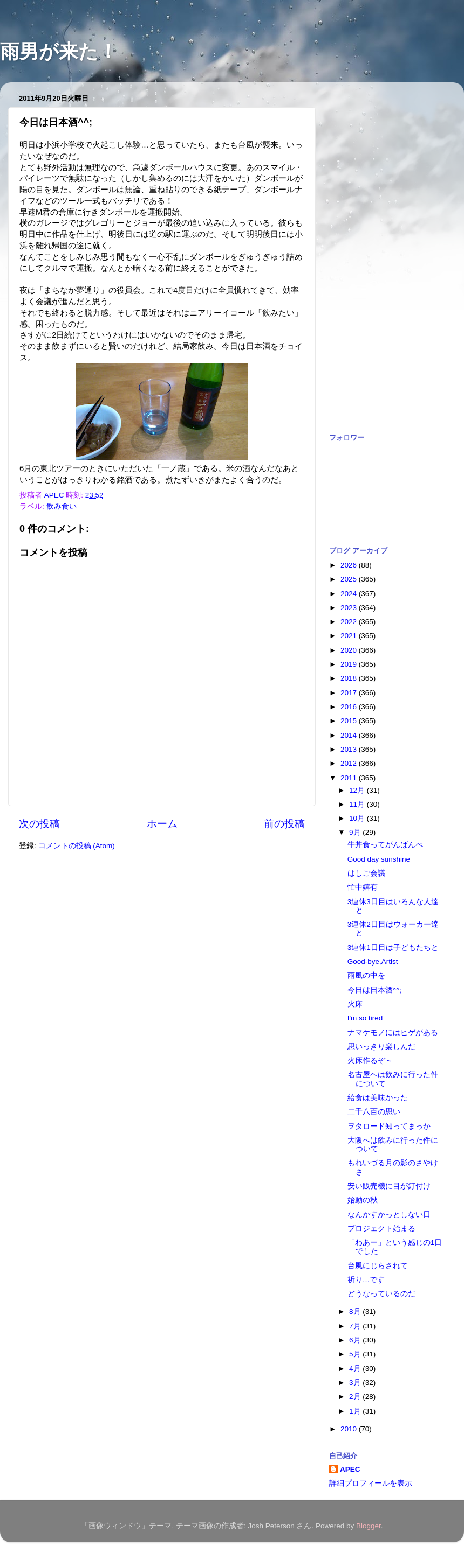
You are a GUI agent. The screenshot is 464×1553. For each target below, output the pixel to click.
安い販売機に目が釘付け (389, 1186)
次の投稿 (39, 823)
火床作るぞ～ (370, 1061)
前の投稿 (284, 823)
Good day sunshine (378, 859)
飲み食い (61, 506)
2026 (349, 565)
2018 (349, 678)
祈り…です (366, 1280)
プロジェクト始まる (381, 1229)
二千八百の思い (373, 1112)
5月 (356, 1354)
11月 (358, 804)
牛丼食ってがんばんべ (385, 845)
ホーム (162, 823)
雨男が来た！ (59, 51)
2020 (349, 650)
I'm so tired (365, 1018)
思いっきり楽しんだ (381, 1047)
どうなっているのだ (381, 1294)
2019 (349, 664)
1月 (356, 1411)
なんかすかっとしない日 (389, 1215)
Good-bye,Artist (372, 961)
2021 (349, 636)
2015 (349, 721)
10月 (358, 818)
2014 (349, 735)
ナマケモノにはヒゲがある (392, 1033)
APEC (350, 1469)
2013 (349, 749)
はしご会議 (366, 873)
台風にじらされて (377, 1266)
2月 (356, 1397)
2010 (349, 1429)
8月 (356, 1311)
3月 (356, 1383)
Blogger (368, 1526)
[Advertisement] (371, 252)
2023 (349, 608)
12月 (358, 790)
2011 (349, 778)
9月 (356, 832)
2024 (349, 594)
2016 (349, 707)
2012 (349, 763)
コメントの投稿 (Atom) (76, 846)
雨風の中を (366, 975)
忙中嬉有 (362, 887)
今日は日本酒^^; (374, 990)
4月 (356, 1369)
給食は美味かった (377, 1098)
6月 (356, 1340)
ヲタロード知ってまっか (389, 1126)
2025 (349, 579)
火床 (355, 1004)
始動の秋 (362, 1200)
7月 (356, 1326)
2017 (349, 693)
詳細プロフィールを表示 (370, 1483)
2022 (349, 622)
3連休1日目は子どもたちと (393, 947)
